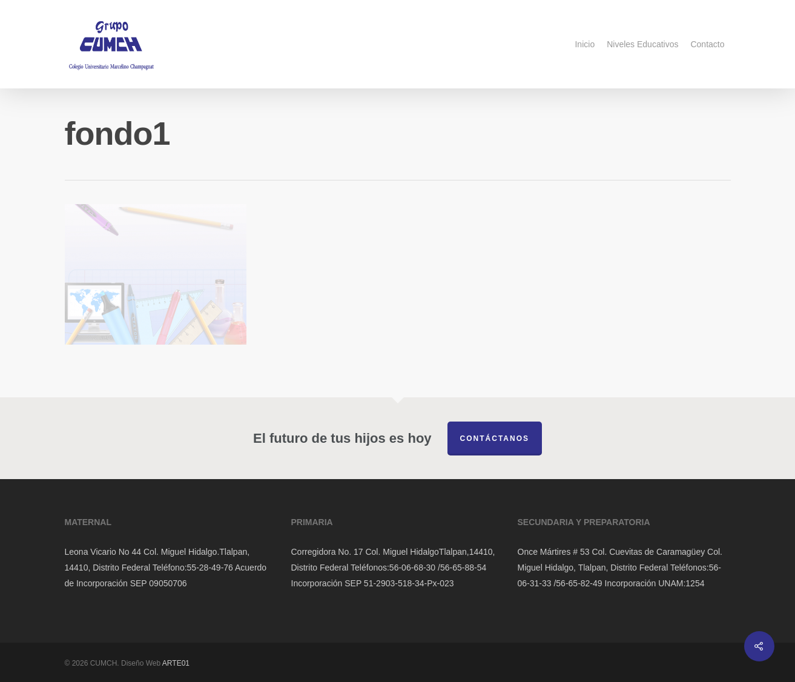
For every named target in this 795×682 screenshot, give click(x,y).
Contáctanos (494, 438)
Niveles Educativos (642, 44)
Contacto (707, 44)
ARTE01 (176, 663)
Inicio (585, 44)
